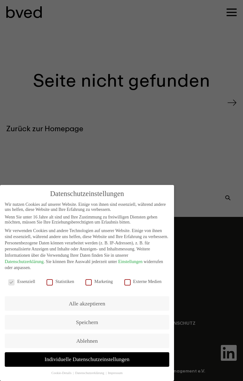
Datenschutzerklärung (24, 259)
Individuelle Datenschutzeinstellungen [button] (87, 357)
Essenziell (21, 279)
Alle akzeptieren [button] (87, 301)
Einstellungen (130, 259)
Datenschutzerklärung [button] (90, 371)
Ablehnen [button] (87, 338)
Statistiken (60, 279)
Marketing (99, 279)
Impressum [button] (115, 371)
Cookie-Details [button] (61, 371)
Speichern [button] (87, 320)
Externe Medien (143, 279)
